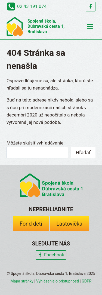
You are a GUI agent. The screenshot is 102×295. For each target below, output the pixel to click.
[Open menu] (89, 26)
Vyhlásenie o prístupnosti (57, 281)
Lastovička (69, 223)
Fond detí (31, 223)
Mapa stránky (22, 281)
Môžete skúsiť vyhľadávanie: (35, 143)
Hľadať (83, 152)
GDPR (86, 281)
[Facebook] (90, 6)
